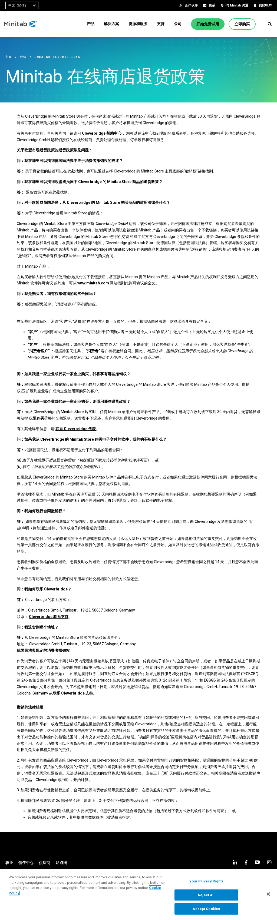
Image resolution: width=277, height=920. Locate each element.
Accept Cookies (206, 911)
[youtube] (257, 862)
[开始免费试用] (208, 24)
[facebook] (246, 862)
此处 (71, 171)
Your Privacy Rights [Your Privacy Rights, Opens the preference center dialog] (206, 883)
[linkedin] (235, 862)
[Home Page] (22, 24)
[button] (270, 24)
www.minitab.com (93, 283)
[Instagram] (269, 862)
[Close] (268, 896)
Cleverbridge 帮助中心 (101, 133)
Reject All (206, 897)
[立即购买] (242, 24)
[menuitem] (90, 24)
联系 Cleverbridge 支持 (73, 693)
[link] (9, 863)
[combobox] (21, 5)
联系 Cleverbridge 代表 (75, 429)
